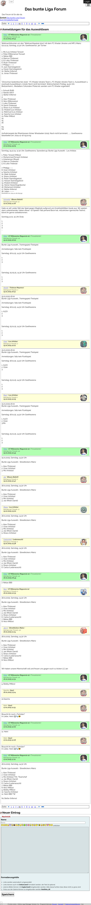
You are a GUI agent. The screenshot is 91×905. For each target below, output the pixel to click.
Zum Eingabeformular (9, 20)
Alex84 (5, 288)
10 (32, 23)
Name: (4, 820)
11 (35, 23)
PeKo (5, 35)
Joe (4, 477)
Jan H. (5, 628)
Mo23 (5, 395)
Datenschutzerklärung (72, 904)
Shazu (5, 507)
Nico (5, 589)
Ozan (5, 341)
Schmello (6, 199)
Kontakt (60, 904)
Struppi (54, 904)
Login (11, 1)
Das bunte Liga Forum (16, 18)
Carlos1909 (7, 539)
